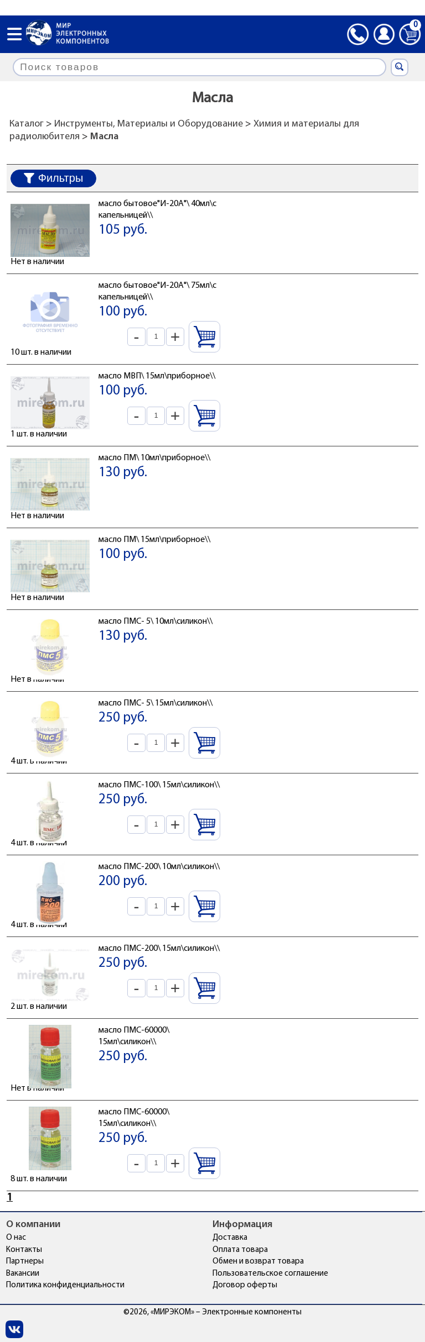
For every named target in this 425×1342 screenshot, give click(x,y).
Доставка (229, 1238)
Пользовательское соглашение (270, 1274)
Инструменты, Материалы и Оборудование (148, 124)
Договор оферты (244, 1285)
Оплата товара (240, 1250)
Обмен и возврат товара (258, 1261)
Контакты (24, 1250)
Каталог (26, 124)
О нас (16, 1238)
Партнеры (25, 1261)
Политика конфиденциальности (65, 1285)
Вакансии (22, 1274)
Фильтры (54, 178)
